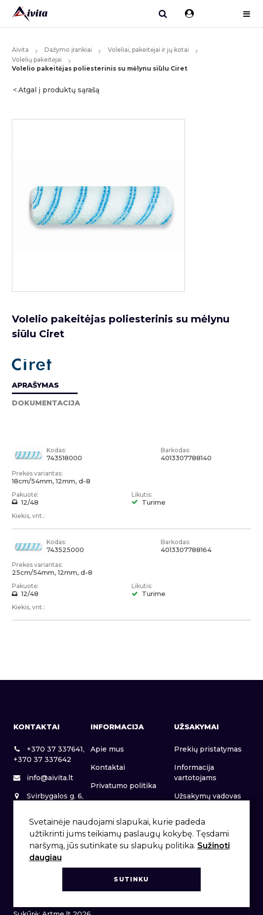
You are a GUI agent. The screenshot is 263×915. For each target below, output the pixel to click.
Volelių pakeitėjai (37, 59)
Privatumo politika (123, 785)
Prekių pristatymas (208, 749)
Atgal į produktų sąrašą (58, 89)
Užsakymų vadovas (207, 796)
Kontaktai (107, 767)
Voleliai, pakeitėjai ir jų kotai (148, 49)
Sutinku (131, 879)
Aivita (20, 49)
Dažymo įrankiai (68, 49)
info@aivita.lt (43, 777)
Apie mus (107, 749)
